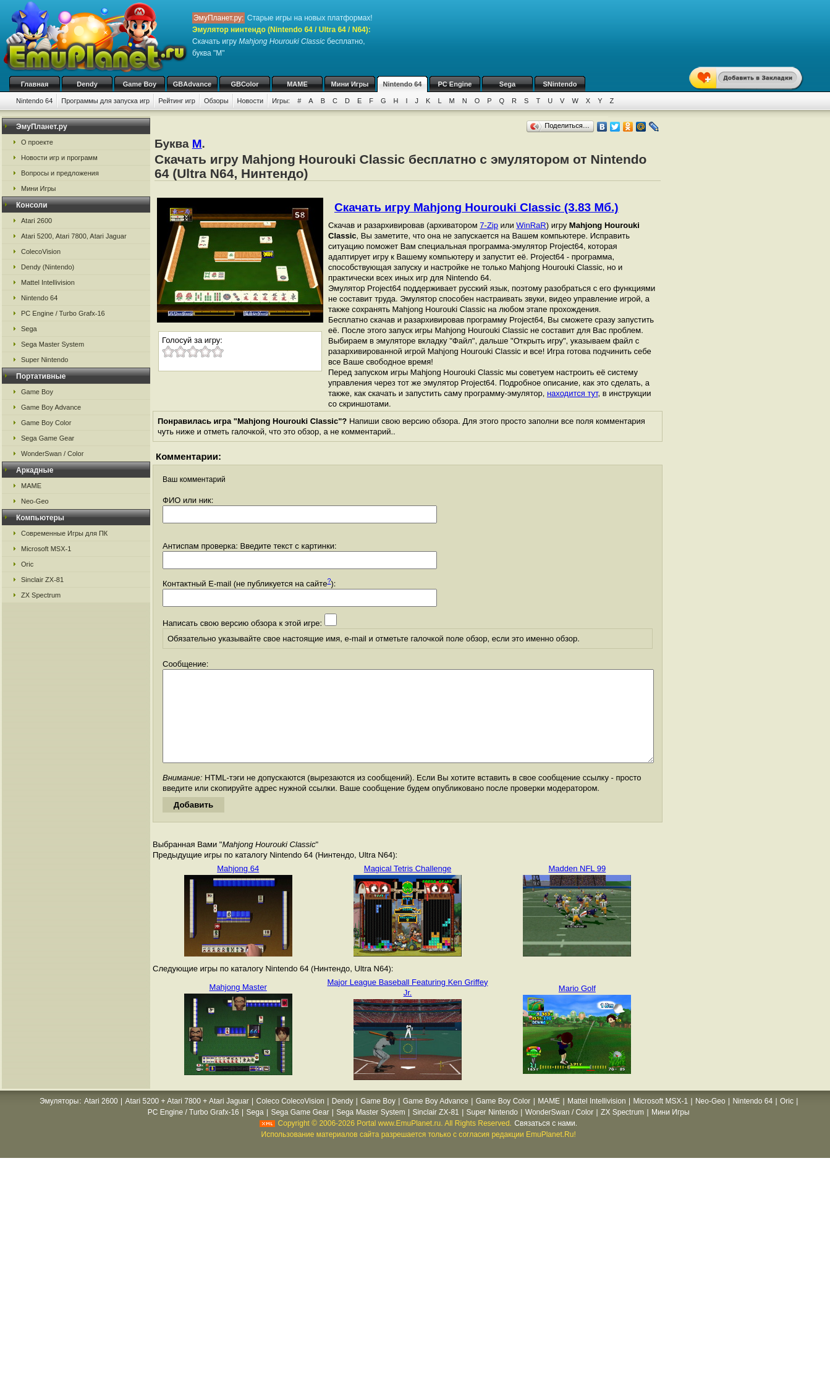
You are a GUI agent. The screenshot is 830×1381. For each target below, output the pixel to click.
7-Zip (489, 225)
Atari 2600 (36, 220)
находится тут (572, 393)
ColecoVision (41, 251)
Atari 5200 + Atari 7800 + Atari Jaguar (187, 1119)
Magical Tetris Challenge (407, 887)
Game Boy (139, 84)
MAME (297, 84)
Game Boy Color (46, 422)
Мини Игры (350, 84)
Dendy (87, 84)
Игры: (281, 100)
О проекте (37, 142)
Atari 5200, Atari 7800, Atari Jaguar (74, 236)
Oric (27, 564)
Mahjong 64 (238, 887)
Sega (507, 84)
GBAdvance (192, 84)
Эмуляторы (59, 1119)
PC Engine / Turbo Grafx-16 (63, 313)
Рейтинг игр (176, 100)
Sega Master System (52, 344)
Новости (250, 100)
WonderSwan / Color (52, 453)
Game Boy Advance (51, 407)
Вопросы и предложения (60, 173)
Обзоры (216, 100)
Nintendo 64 (402, 84)
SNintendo (560, 84)
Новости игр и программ (59, 157)
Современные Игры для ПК (64, 533)
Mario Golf (577, 1006)
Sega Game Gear (47, 438)
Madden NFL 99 (577, 887)
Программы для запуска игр (105, 100)
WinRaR (531, 225)
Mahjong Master (238, 1005)
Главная (35, 84)
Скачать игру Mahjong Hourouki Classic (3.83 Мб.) (476, 207)
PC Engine (455, 84)
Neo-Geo (35, 501)
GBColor (244, 84)
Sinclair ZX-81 (42, 579)
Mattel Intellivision (48, 282)
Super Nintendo (44, 359)
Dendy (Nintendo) (47, 267)
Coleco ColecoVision (290, 1119)
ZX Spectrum (41, 595)
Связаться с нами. (545, 1142)
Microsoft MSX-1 (46, 548)
